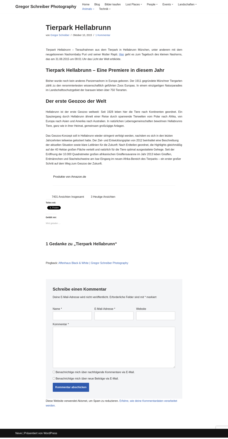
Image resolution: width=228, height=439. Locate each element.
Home (86, 4)
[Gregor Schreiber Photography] (45, 6)
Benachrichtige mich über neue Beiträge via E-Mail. (87, 380)
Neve (18, 434)
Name (57, 310)
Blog (97, 4)
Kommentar (61, 325)
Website (141, 310)
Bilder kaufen (113, 4)
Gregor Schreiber (60, 35)
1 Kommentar (103, 35)
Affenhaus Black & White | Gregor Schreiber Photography (93, 264)
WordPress (50, 434)
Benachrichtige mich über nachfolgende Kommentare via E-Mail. (95, 373)
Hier (121, 54)
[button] (141, 4)
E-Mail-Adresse (104, 310)
